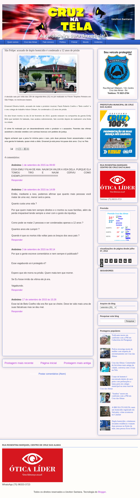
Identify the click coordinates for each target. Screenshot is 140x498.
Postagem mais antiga (77, 362)
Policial (74, 42)
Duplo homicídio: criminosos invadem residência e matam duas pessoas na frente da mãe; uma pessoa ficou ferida (123, 424)
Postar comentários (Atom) (52, 374)
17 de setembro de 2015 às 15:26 (39, 299)
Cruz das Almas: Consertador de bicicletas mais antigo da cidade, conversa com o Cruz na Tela (123, 366)
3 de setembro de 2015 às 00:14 (38, 249)
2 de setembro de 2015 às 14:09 (38, 189)
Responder (17, 180)
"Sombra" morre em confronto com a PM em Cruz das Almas (121, 396)
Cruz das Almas (30, 42)
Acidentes (98, 42)
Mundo (86, 42)
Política (63, 42)
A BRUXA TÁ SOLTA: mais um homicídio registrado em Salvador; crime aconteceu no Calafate (123, 411)
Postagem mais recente (19, 362)
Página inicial (49, 362)
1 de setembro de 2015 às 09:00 (38, 165)
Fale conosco (48, 42)
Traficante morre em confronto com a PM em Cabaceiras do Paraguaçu (122, 337)
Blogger (102, 492)
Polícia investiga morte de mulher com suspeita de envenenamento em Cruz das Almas (123, 352)
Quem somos (12, 42)
